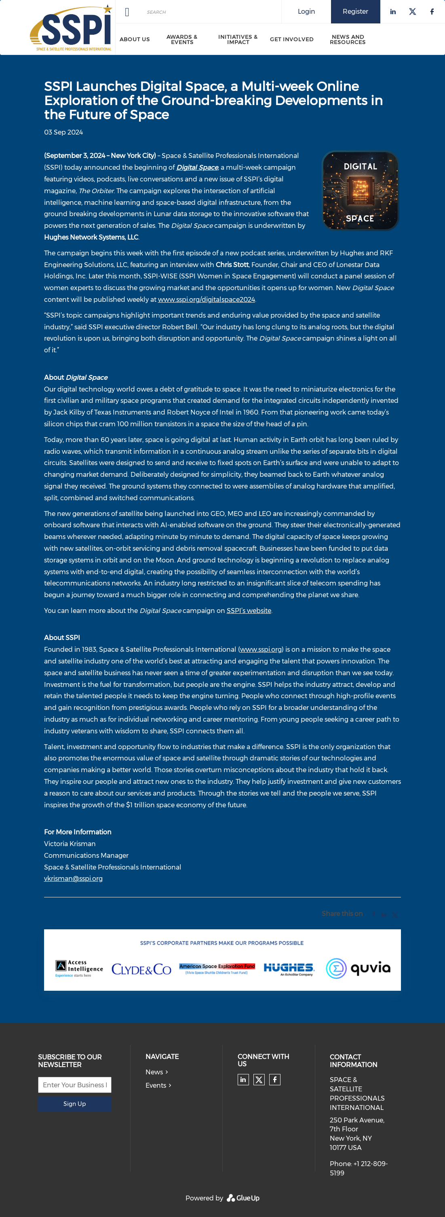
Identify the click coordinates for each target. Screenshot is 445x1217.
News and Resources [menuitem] (348, 39)
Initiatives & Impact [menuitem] (238, 39)
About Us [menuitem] (135, 39)
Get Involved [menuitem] (292, 39)
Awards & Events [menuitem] (182, 39)
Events (156, 1085)
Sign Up (74, 1104)
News (154, 1072)
